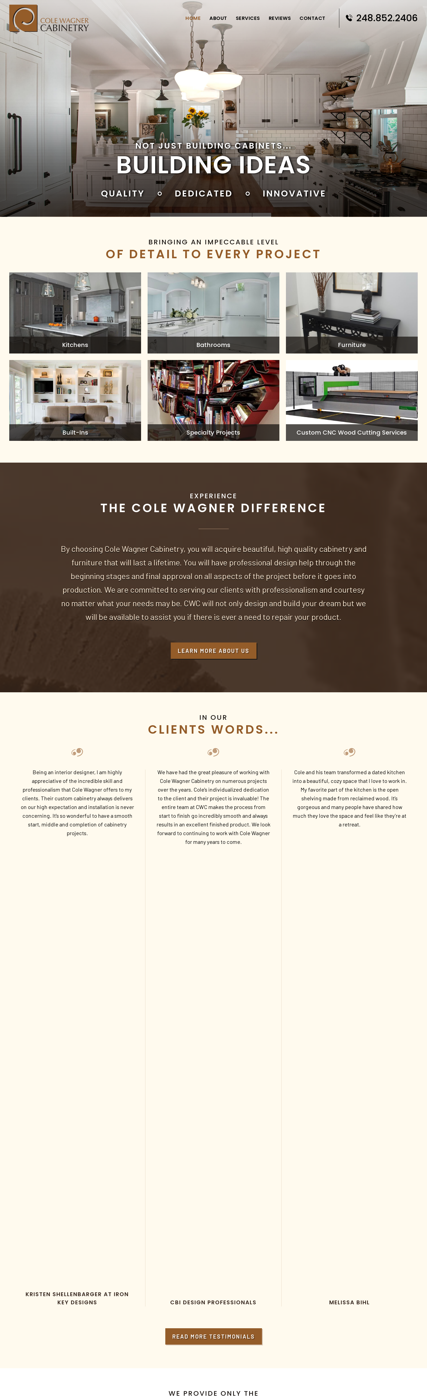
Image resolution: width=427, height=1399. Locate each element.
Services (246, 16)
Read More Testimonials (213, 895)
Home (191, 16)
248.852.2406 (381, 16)
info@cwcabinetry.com (40, 1288)
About (216, 16)
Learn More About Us (213, 650)
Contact (311, 16)
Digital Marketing (248, 1388)
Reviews (278, 16)
